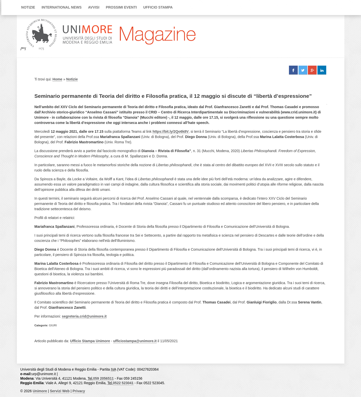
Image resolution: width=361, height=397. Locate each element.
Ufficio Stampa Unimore (90, 341)
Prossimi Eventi (121, 7)
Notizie (28, 7)
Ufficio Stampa (158, 7)
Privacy (79, 391)
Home (57, 79)
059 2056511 (103, 378)
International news (62, 7)
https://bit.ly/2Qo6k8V (170, 131)
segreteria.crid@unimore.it (84, 316)
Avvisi (93, 7)
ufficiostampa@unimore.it (134, 341)
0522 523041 (123, 383)
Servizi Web (60, 391)
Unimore (40, 391)
